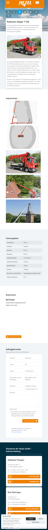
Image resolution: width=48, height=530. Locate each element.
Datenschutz (13, 409)
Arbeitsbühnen (19, 12)
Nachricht (12, 392)
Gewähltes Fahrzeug (30, 386)
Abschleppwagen (36, 12)
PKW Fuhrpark (8, 12)
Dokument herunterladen (13, 336)
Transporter (30, 12)
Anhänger (8, 16)
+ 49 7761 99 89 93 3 (23, 509)
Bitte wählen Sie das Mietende (30, 378)
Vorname (12, 358)
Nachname (28, 358)
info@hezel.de (23, 481)
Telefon (12, 371)
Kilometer (13, 386)
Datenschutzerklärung (16, 432)
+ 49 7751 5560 (23, 476)
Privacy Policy (5, 527)
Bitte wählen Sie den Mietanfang (15, 378)
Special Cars (14, 12)
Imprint (11, 527)
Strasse (12, 364)
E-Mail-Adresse (29, 371)
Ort (26, 364)
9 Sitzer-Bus (25, 12)
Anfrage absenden (30, 421)
